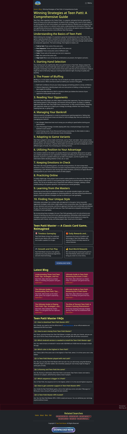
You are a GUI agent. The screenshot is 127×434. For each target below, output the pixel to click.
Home (36, 9)
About (42, 415)
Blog (40, 9)
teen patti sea (73, 418)
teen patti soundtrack (63, 418)
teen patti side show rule (62, 416)
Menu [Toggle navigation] (88, 3)
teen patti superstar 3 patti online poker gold (85, 416)
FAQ (50, 415)
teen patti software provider (83, 418)
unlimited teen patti (73, 416)
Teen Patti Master (68, 325)
